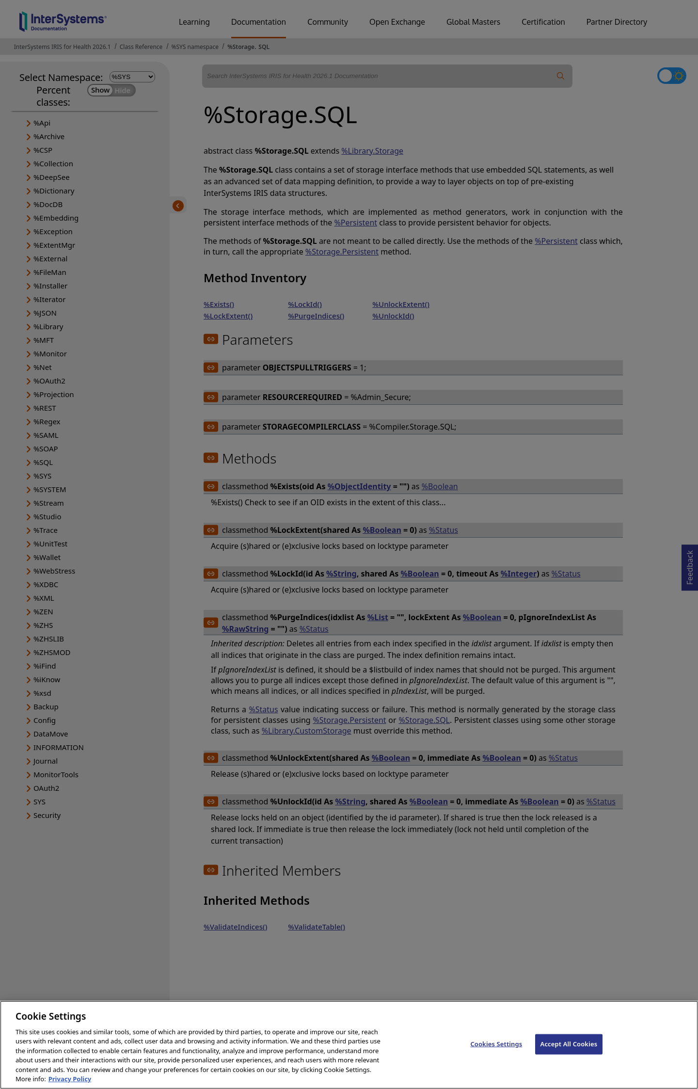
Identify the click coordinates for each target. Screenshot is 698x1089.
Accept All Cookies (569, 1054)
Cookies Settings (496, 1054)
